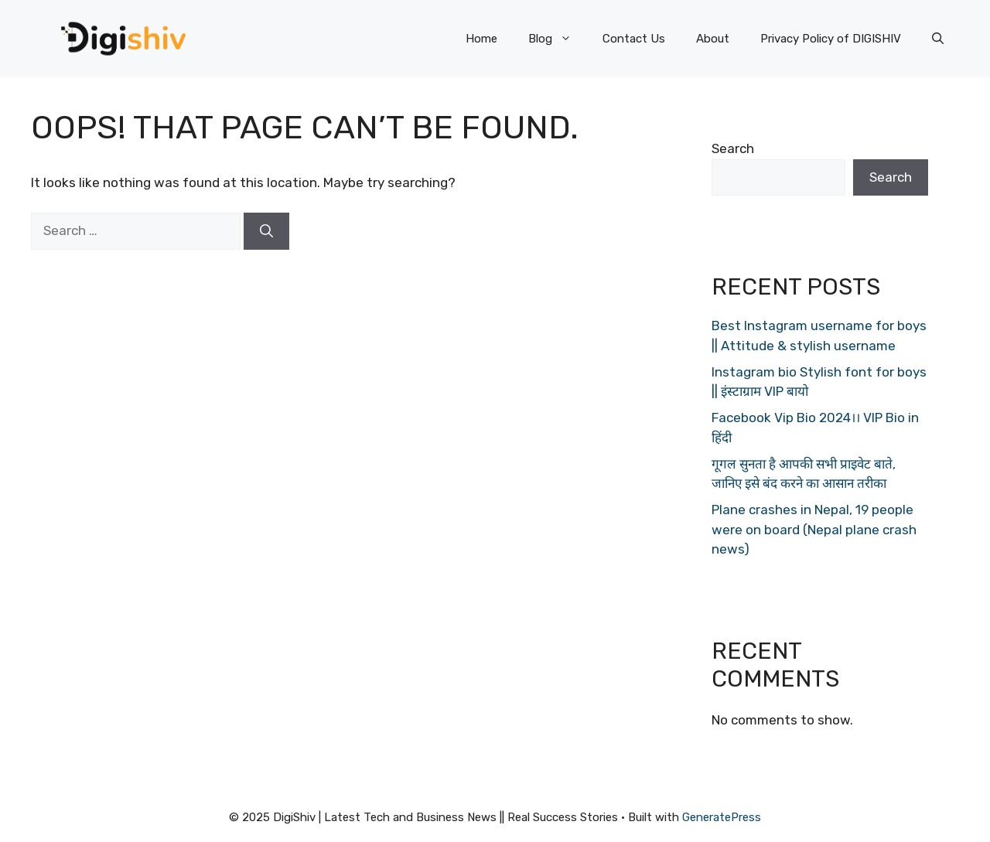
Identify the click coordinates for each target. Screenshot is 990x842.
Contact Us (634, 39)
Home (481, 39)
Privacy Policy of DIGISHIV (830, 39)
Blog (557, 38)
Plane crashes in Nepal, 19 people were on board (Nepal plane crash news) (814, 529)
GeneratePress (721, 817)
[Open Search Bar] (938, 38)
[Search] (266, 231)
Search (733, 148)
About (712, 39)
